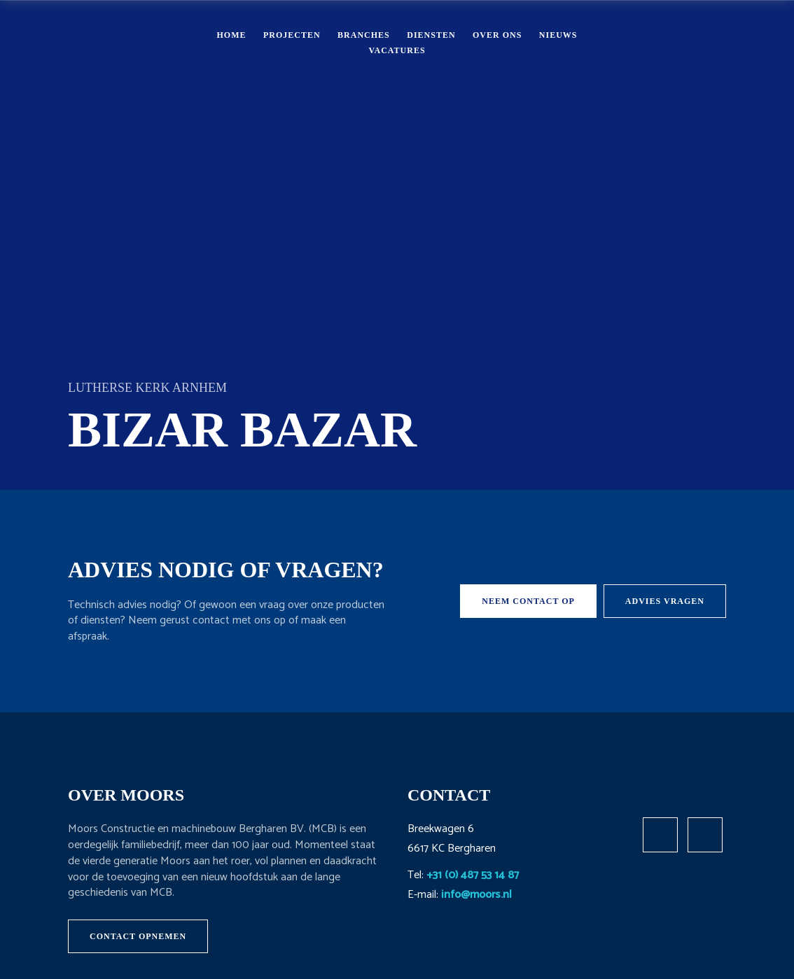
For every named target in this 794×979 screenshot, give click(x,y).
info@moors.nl (476, 894)
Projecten (292, 35)
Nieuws (558, 35)
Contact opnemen (138, 936)
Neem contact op (528, 601)
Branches (363, 35)
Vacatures (396, 50)
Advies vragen (664, 601)
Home (231, 35)
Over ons (497, 35)
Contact (704, 42)
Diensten (431, 35)
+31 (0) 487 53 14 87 (472, 875)
